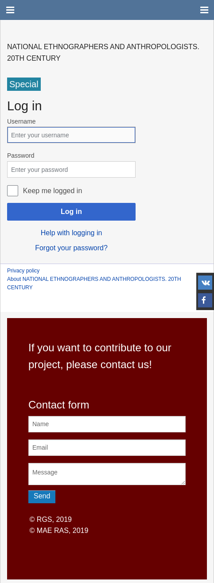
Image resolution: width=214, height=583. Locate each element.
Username (21, 121)
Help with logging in (71, 233)
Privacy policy (23, 271)
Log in (71, 211)
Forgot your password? (71, 248)
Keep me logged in (52, 190)
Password (20, 155)
